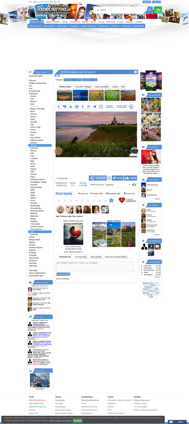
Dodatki (139, 22)
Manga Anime (34, 240)
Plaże (32, 177)
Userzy (101, 22)
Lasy (32, 156)
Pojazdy (32, 250)
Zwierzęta (33, 266)
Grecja (149, 295)
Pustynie (33, 185)
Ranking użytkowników (90, 400)
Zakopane (148, 287)
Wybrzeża (34, 216)
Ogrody (33, 169)
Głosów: (83, 193)
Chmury (33, 114)
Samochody (34, 258)
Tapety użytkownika (101, 87)
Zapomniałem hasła (36, 403)
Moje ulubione (49, 26)
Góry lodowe (35, 137)
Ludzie (31, 237)
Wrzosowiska (35, 208)
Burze (32, 111)
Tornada (33, 203)
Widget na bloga (140, 403)
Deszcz (33, 117)
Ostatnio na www (41, 282)
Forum (93, 22)
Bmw (157, 293)
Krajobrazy (33, 94)
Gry (30, 86)
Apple (151, 297)
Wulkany (33, 213)
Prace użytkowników (37, 273)
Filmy (158, 285)
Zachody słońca (36, 226)
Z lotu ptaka (35, 224)
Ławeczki (34, 234)
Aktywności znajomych (37, 407)
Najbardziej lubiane (88, 26)
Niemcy (155, 295)
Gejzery (33, 132)
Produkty (32, 253)
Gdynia (152, 285)
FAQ (109, 410)
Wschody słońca (37, 211)
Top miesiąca (153, 205)
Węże (157, 289)
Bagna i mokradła (37, 109)
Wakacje (146, 283)
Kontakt (110, 407)
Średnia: (96, 193)
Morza (32, 164)
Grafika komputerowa (37, 83)
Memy (64, 22)
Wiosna (33, 101)
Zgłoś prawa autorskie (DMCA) (116, 257)
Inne (31, 88)
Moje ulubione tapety (63, 410)
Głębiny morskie (36, 140)
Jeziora (33, 145)
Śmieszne (33, 261)
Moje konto (110, 22)
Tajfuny (33, 198)
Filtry (123, 87)
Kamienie (34, 148)
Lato (32, 99)
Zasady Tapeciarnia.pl (116, 413)
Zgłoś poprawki (95, 257)
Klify (32, 153)
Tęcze (32, 200)
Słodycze (146, 289)
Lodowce (34, 158)
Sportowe (33, 263)
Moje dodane (62, 26)
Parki (32, 172)
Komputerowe (34, 91)
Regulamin (112, 403)
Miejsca (32, 242)
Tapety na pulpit (35, 26)
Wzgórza (34, 221)
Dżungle (33, 122)
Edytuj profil (33, 413)
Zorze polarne (36, 229)
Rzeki (32, 190)
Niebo (32, 166)
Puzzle (120, 22)
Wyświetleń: (113, 193)
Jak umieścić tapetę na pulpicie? (120, 400)
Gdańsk (145, 291)
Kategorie (134, 155)
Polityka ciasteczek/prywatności (146, 410)
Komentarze (75, 22)
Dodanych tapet (154, 262)
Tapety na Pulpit (36, 22)
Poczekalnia (103, 26)
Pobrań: (129, 193)
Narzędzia (115, 26)
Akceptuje (78, 421)
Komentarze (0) (65, 257)
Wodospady (35, 206)
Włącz (180, 422)
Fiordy (32, 130)
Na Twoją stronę (80, 257)
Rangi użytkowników (89, 410)
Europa (155, 287)
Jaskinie (33, 143)
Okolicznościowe (36, 247)
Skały (32, 192)
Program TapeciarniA (142, 400)
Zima (32, 104)
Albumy (85, 22)
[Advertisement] (94, 49)
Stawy (32, 195)
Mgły (32, 161)
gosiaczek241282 (73, 233)
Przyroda (32, 255)
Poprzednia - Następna (83, 87)
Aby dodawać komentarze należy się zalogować (95, 267)
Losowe (114, 87)
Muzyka (32, 245)
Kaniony (33, 151)
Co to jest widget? (140, 407)
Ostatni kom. (153, 147)
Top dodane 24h (154, 95)
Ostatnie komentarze (89, 407)
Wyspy (33, 219)
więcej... (158, 199)
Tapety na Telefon (53, 22)
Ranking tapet (60, 407)
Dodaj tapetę (139, 26)
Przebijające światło (38, 182)
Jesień (33, 96)
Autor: (73, 252)
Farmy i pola (35, 127)
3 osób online (153, 180)
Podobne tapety (65, 87)
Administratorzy (154, 241)
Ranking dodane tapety (64, 413)
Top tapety (74, 26)
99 (94, 20)
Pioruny (33, 174)
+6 (121, 200)
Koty (158, 291)
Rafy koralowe (36, 187)
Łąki (32, 232)
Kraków (152, 293)
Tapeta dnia (39, 371)
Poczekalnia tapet (36, 276)
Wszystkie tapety (36, 76)
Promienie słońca (37, 179)
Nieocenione (126, 26)
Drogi (32, 119)
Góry (32, 135)
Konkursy (129, 22)
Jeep (152, 289)
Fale (32, 124)
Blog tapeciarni (87, 413)
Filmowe (32, 80)
